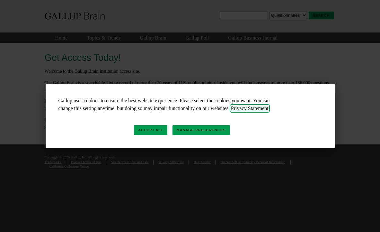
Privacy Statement (250, 108)
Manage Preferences (201, 130)
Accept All (150, 130)
